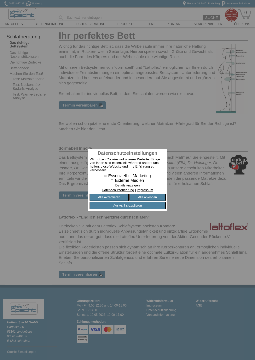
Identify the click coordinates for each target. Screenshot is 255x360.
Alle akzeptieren (109, 197)
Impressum (145, 190)
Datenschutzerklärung (118, 190)
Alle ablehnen (147, 197)
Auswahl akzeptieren (127, 205)
